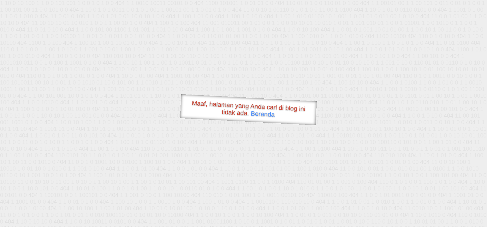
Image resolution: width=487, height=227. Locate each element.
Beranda (263, 114)
